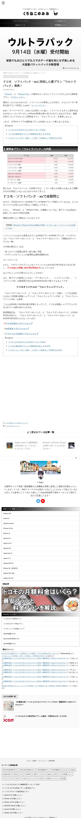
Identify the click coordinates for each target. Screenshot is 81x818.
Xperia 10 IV (8, 547)
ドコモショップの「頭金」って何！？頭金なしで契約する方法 (36, 137)
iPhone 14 (7, 536)
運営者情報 (52, 752)
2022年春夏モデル (10, 658)
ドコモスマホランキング (20, 21)
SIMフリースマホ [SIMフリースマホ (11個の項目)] (39, 766)
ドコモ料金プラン (60, 21)
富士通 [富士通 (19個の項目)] (63, 770)
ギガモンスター (20, 97)
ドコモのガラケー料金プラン (14, 635)
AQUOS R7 (8, 553)
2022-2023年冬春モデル (12, 652)
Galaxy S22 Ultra (10, 582)
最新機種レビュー (60, 25)
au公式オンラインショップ (18, 328)
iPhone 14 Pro (9, 530)
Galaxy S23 (8, 513)
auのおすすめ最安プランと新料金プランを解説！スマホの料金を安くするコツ (30, 668)
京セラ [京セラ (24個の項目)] (42, 770)
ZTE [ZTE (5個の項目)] (55, 766)
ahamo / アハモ (20, 25)
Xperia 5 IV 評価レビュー (13, 787)
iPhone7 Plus (24, 94)
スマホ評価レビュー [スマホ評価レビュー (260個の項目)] (66, 766)
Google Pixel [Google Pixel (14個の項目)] (6, 766)
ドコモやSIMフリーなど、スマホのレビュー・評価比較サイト (40, 809)
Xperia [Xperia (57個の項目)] (49, 766)
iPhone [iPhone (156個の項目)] (16, 766)
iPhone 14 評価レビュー (13, 790)
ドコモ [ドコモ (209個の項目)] (16, 770)
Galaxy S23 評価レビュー (13, 804)
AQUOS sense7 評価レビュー (15, 797)
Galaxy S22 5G (9, 587)
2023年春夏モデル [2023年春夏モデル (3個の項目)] (57, 761)
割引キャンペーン (15, 425)
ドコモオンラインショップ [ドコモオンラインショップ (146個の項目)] (29, 770)
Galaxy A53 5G (9, 570)
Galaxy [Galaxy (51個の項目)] (73, 761)
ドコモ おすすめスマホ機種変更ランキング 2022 (21, 776)
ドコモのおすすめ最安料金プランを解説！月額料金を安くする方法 (42, 731)
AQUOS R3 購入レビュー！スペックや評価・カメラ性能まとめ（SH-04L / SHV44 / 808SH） (35, 700)
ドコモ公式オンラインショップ (20, 323)
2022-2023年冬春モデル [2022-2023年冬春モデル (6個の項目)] (27, 761)
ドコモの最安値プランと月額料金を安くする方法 (30, 133)
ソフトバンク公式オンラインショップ (23, 333)
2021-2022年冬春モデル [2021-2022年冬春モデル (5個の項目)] (10, 761)
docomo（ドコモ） (10, 624)
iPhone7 (8, 94)
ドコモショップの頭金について (15, 640)
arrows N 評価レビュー (12, 801)
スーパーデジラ (38, 105)
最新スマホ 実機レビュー (12, 508)
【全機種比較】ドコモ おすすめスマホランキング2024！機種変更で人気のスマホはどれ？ (34, 673)
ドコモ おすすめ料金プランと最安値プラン (19, 779)
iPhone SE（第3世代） (12, 576)
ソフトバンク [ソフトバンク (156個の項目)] (7, 770)
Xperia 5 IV (8, 541)
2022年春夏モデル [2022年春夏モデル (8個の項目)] (43, 761)
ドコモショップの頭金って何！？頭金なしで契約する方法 (22, 670)
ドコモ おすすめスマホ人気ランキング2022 (28, 129)
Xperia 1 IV (8, 564)
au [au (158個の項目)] (66, 761)
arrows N (7, 518)
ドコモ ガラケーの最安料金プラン (16, 783)
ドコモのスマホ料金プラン (13, 629)
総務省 (34, 752)
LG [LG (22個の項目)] (22, 766)
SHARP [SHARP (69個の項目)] (28, 766)
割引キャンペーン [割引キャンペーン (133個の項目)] (53, 770)
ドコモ (7, 425)
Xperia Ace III (8, 559)
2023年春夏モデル (10, 646)
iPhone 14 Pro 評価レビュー (14, 794)
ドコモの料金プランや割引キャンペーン (16, 422)
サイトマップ (42, 752)
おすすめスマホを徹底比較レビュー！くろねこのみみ (40, 812)
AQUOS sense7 (9, 524)
